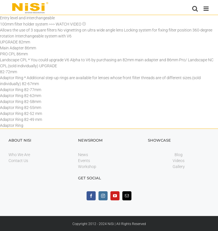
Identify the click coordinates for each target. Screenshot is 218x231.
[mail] (126, 195)
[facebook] (91, 195)
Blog (179, 154)
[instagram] (103, 195)
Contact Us (18, 160)
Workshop (87, 166)
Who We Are (19, 154)
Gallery (179, 166)
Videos (179, 160)
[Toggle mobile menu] (206, 9)
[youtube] (115, 195)
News (83, 154)
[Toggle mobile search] (195, 9)
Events (84, 160)
